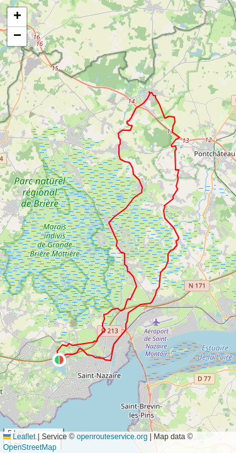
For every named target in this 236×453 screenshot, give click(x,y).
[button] (59, 359)
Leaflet (19, 436)
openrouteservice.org (112, 436)
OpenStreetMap (30, 447)
